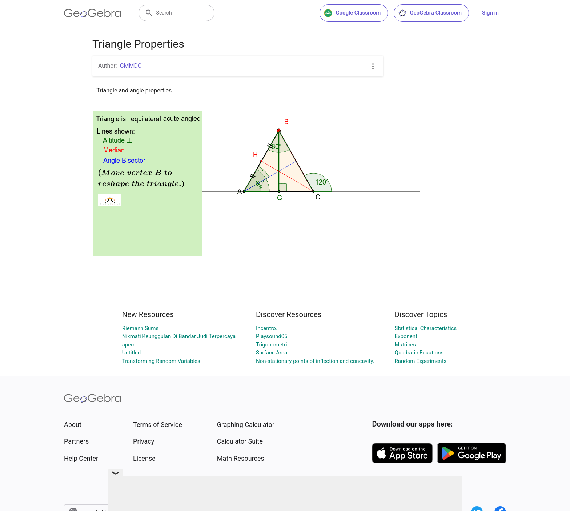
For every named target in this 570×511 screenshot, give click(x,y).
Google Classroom (352, 13)
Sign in (490, 12)
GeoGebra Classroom (430, 13)
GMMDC (131, 65)
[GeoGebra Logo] (92, 13)
